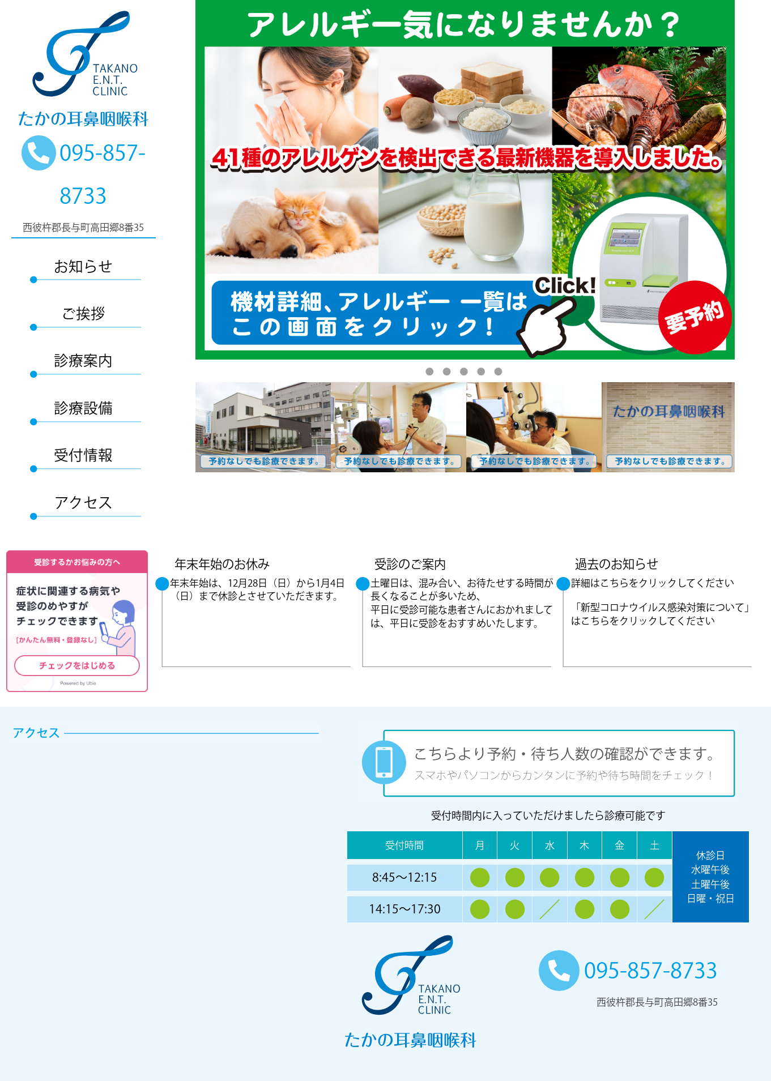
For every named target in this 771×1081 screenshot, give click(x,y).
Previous (187, 427)
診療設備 (83, 408)
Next (743, 427)
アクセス (83, 502)
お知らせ (83, 266)
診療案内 (83, 360)
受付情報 (83, 455)
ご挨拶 (83, 313)
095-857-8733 (628, 970)
